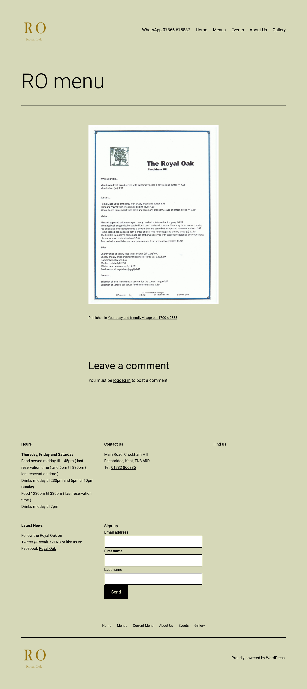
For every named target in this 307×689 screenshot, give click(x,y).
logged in (121, 380)
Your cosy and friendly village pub (133, 318)
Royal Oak (47, 548)
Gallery (279, 29)
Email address (116, 532)
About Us (258, 29)
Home (201, 29)
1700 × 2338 (167, 318)
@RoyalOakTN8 (47, 542)
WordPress (275, 658)
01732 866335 (123, 467)
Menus (219, 29)
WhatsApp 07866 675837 (166, 29)
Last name (113, 569)
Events (237, 29)
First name (113, 551)
